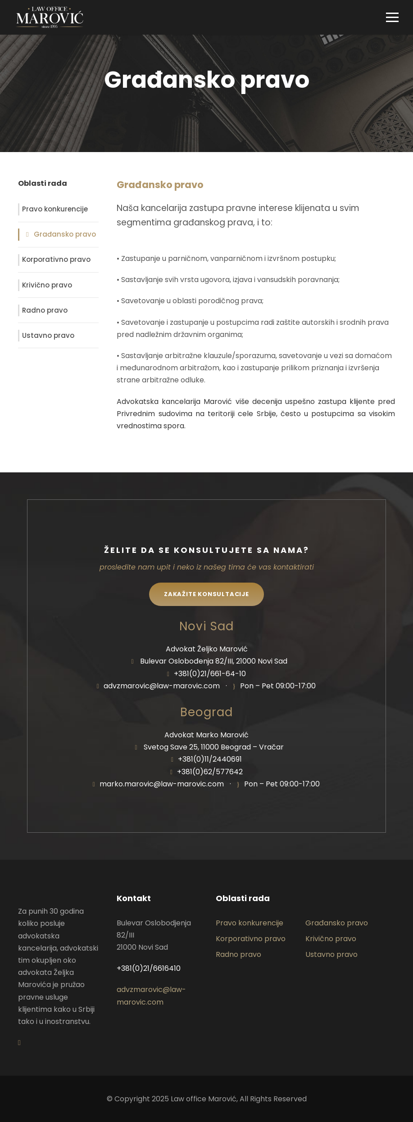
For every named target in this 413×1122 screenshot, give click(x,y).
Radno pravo (45, 310)
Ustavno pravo (48, 335)
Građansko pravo (65, 234)
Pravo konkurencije (55, 209)
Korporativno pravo (56, 259)
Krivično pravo (47, 285)
